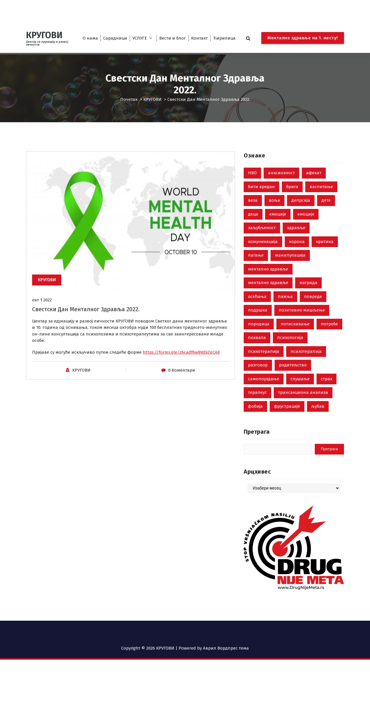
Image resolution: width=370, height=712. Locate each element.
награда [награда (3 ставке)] (308, 291)
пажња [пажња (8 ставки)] (285, 305)
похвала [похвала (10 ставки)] (257, 346)
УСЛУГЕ (139, 38)
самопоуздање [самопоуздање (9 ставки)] (263, 387)
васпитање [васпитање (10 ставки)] (321, 195)
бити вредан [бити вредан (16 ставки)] (261, 195)
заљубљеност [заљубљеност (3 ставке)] (262, 236)
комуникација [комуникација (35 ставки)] (263, 250)
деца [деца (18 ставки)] (253, 222)
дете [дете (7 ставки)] (326, 209)
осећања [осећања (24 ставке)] (257, 305)
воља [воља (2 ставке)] (274, 209)
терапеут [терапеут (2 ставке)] (257, 401)
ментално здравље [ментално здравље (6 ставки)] (268, 277)
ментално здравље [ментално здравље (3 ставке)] (268, 291)
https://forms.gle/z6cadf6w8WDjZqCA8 (181, 357)
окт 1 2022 (42, 304)
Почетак (129, 99)
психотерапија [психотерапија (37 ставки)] (263, 360)
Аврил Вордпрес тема (226, 648)
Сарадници (115, 38)
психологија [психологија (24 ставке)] (290, 346)
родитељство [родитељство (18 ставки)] (293, 374)
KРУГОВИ (81, 375)
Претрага (257, 440)
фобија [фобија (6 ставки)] (255, 415)
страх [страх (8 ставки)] (326, 387)
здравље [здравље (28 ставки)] (296, 236)
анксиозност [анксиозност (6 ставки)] (281, 181)
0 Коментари (181, 375)
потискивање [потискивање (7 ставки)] (295, 332)
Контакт (199, 38)
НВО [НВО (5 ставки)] (252, 181)
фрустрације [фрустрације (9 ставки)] (287, 415)
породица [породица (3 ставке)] (258, 332)
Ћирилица (224, 38)
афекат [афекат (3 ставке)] (313, 181)
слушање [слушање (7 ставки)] (300, 387)
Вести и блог (172, 38)
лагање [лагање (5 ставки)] (256, 264)
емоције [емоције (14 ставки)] (305, 222)
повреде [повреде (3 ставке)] (313, 305)
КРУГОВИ (152, 99)
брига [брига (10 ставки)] (292, 195)
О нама (90, 38)
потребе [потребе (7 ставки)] (329, 332)
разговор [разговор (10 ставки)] (258, 374)
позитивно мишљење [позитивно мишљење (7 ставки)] (302, 319)
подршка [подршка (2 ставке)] (257, 319)
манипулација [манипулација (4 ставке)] (290, 264)
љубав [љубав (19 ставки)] (317, 415)
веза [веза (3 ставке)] (253, 209)
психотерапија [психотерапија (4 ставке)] (306, 360)
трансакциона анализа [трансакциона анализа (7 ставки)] (303, 401)
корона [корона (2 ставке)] (297, 250)
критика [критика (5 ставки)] (325, 250)
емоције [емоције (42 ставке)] (277, 222)
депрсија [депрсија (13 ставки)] (300, 209)
